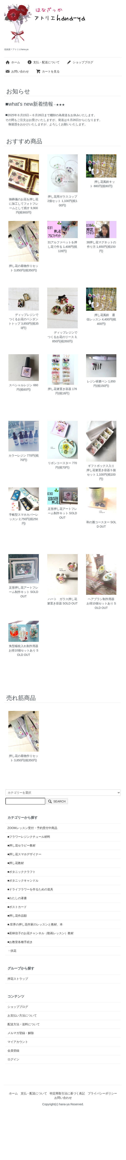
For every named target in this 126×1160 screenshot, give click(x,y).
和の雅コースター (98, 522)
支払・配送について (43, 62)
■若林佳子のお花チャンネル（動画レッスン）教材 (41, 933)
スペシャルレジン (20, 385)
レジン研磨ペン (97, 381)
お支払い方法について (22, 1015)
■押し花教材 (16, 863)
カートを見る (48, 71)
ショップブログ (80, 62)
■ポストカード (17, 907)
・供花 (12, 950)
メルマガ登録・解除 (21, 1033)
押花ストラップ (18, 978)
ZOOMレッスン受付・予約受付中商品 (32, 828)
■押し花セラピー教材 (22, 845)
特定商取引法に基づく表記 (67, 1093)
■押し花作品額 (17, 915)
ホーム (12, 62)
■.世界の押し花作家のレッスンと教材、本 (35, 924)
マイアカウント (18, 1041)
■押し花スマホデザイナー (24, 854)
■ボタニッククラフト (22, 871)
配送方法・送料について (24, 1024)
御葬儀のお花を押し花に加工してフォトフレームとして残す (23, 204)
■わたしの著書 (17, 898)
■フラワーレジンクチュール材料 (29, 836)
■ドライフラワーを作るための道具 (30, 889)
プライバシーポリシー (102, 1093)
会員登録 (13, 1050)
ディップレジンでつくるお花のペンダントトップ (23, 319)
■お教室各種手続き (20, 942)
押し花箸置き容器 (59, 389)
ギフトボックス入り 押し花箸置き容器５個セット (102, 470)
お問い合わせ (17, 71)
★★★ (60, 104)
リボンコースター (59, 463)
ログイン (13, 1059)
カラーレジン (17, 455)
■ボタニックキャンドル (23, 880)
